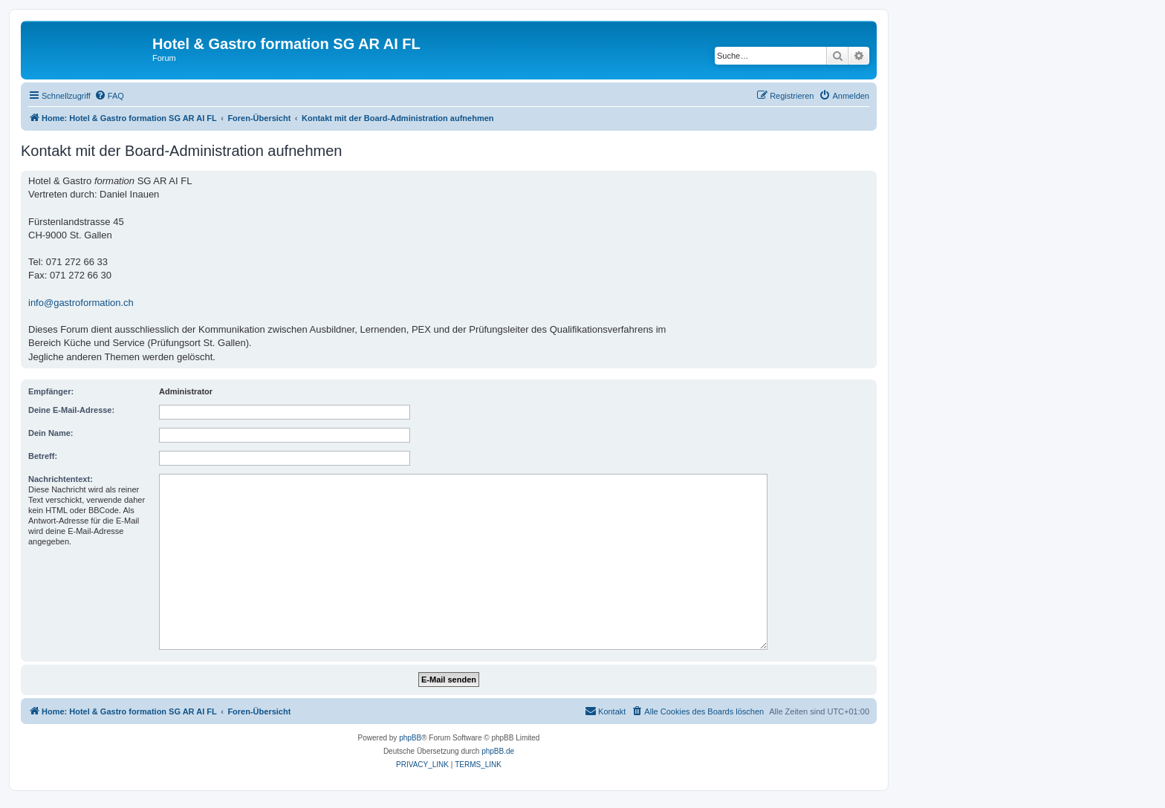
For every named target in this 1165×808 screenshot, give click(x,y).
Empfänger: (51, 391)
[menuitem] (109, 96)
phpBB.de (497, 751)
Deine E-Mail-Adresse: (71, 409)
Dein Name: (51, 433)
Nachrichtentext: (60, 479)
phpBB (410, 738)
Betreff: (42, 456)
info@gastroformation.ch (81, 302)
